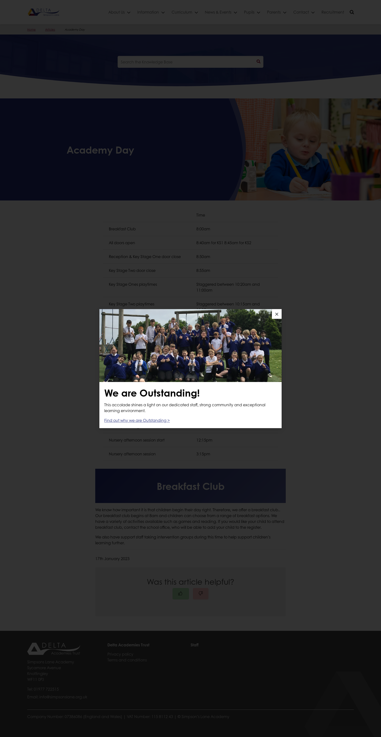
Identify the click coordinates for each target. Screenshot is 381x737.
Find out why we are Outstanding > (137, 420)
